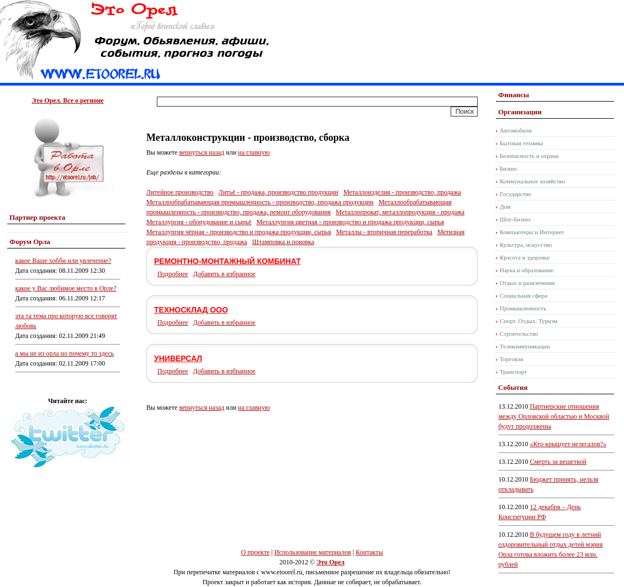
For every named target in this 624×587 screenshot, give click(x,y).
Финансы (513, 95)
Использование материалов (312, 552)
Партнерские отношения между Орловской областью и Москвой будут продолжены (554, 416)
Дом (505, 206)
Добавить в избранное (224, 274)
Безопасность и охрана (529, 155)
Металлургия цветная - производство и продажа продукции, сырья (350, 222)
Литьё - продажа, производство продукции (279, 192)
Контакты (369, 552)
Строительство (519, 333)
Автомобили (516, 130)
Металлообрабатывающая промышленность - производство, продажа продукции (259, 202)
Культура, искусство (526, 244)
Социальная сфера (523, 295)
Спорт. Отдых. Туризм (528, 321)
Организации (520, 112)
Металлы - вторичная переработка (384, 232)
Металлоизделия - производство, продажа (402, 192)
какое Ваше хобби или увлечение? (63, 261)
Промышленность (523, 308)
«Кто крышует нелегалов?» (568, 444)
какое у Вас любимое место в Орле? (66, 288)
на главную (253, 152)
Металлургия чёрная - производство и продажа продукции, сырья (238, 232)
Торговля (511, 359)
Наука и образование (526, 270)
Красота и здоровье (525, 257)
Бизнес (508, 168)
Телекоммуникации (525, 346)
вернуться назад (201, 152)
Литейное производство (180, 192)
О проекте (255, 552)
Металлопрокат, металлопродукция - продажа (400, 212)
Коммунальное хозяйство (532, 181)
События (512, 387)
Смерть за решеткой (558, 462)
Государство (515, 194)
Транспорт (513, 371)
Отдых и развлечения (527, 282)
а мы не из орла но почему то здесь (64, 353)
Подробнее (172, 274)
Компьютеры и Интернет (532, 232)
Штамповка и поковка (283, 242)
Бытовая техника (521, 143)
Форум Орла (29, 241)
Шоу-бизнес (515, 219)
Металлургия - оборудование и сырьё (198, 222)
